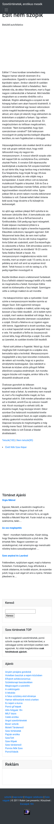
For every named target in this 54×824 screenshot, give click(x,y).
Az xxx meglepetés (12, 528)
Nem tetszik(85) (25, 440)
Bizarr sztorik (12, 724)
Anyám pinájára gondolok (18, 672)
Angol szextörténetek (16, 720)
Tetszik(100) (9, 440)
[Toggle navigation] (6, 10)
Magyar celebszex (34, 797)
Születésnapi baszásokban (19, 682)
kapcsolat (18, 797)
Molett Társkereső (14, 727)
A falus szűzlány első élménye (20, 696)
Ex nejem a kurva (13, 703)
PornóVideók (11, 751)
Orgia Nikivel (8, 500)
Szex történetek (13, 731)
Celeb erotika (12, 717)
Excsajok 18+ (27, 804)
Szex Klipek (11, 741)
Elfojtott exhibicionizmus (17, 679)
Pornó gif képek (13, 706)
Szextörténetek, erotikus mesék (22, 4)
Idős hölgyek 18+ (14, 710)
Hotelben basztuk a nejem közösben (23, 675)
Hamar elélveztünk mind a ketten (22, 699)
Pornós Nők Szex (14, 748)
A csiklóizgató (12, 689)
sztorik (7, 797)
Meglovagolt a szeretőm (17, 685)
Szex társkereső (13, 744)
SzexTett (9, 738)
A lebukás (10, 692)
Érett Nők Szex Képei (15, 447)
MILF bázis (10, 713)
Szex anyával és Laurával (15, 555)
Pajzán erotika (12, 734)
